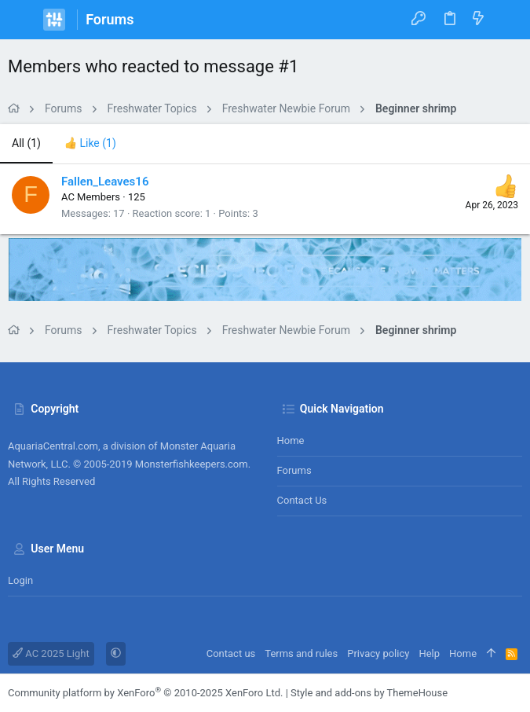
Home (291, 440)
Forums (294, 470)
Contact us (302, 500)
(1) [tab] (26, 143)
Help (429, 653)
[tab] (90, 143)
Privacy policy (378, 653)
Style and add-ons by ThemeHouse (369, 693)
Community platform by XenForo (145, 693)
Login (20, 580)
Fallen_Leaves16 (104, 181)
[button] (23, 20)
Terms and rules (301, 653)
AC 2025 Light (51, 653)
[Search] (507, 20)
